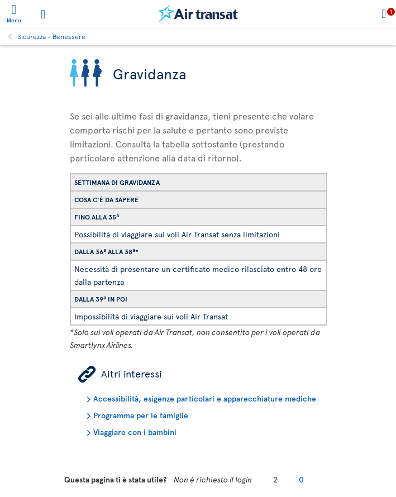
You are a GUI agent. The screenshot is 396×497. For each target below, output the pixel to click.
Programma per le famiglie (140, 415)
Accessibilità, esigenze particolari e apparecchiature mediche (204, 398)
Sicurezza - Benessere (51, 36)
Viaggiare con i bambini (134, 432)
